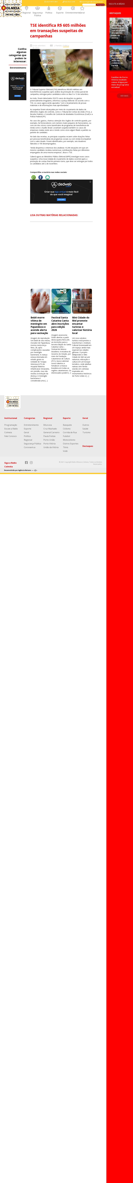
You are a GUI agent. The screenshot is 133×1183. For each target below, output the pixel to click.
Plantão (58, 45)
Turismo (86, 432)
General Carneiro (51, 432)
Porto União (49, 439)
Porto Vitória (49, 443)
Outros (85, 425)
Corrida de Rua (70, 432)
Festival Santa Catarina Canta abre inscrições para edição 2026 (60, 323)
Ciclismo (67, 428)
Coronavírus (29, 447)
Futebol (66, 436)
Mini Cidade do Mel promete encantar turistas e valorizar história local (82, 325)
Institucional (10, 418)
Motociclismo (69, 439)
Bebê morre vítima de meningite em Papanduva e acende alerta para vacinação (40, 325)
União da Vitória (50, 447)
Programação (10, 425)
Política (48, 12)
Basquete (67, 425)
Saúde (85, 428)
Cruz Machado (50, 428)
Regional (26, 12)
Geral (82, 12)
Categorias (29, 418)
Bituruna (47, 425)
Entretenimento (72, 12)
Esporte (60, 12)
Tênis (65, 447)
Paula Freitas (49, 436)
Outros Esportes (70, 443)
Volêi (65, 451)
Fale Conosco (10, 436)
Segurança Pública (38, 14)
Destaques (87, 446)
